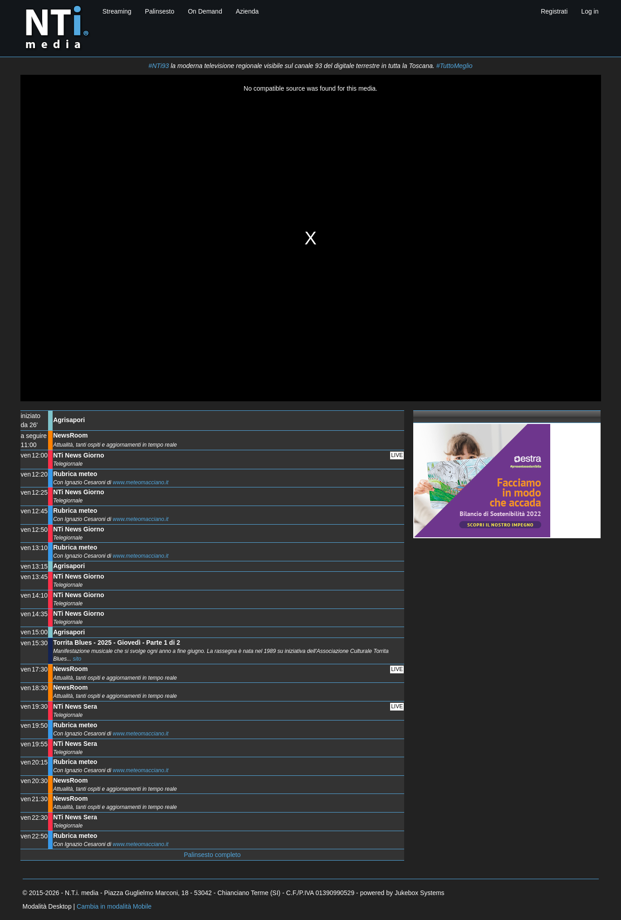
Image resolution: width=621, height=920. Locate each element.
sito (77, 659)
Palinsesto (160, 11)
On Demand (205, 11)
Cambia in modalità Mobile (114, 906)
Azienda (247, 11)
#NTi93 (158, 65)
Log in (589, 11)
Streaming (117, 11)
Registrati (554, 11)
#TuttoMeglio (454, 65)
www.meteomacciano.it (141, 482)
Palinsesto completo (212, 854)
